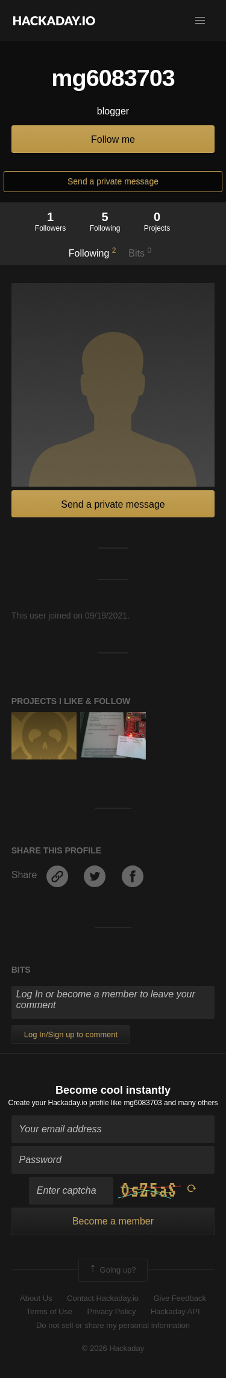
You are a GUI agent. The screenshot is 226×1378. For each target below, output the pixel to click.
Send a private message (113, 181)
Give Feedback (179, 1298)
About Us (36, 1298)
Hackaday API (175, 1311)
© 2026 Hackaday (113, 1348)
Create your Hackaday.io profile (58, 1103)
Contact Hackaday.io (103, 1298)
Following (92, 252)
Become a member (113, 1221)
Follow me (113, 139)
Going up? (112, 1270)
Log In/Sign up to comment (71, 1034)
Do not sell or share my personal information (113, 1325)
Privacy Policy (111, 1311)
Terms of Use (49, 1311)
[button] (200, 20)
